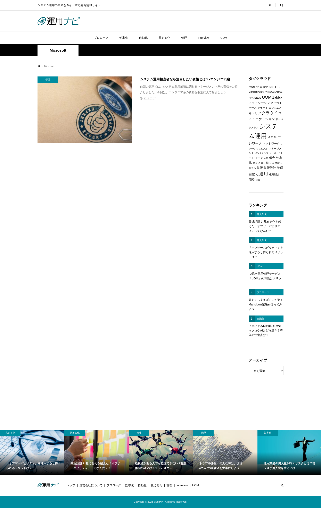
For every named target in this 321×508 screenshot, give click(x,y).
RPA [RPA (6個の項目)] (251, 97)
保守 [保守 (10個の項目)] (272, 157)
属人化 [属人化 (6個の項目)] (256, 163)
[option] (32, 452)
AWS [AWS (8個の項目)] (252, 87)
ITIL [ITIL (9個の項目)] (277, 87)
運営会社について (91, 485)
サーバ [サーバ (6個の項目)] (279, 119)
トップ (71, 485)
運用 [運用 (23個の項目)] (263, 173)
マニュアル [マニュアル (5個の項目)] (262, 148)
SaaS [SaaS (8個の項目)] (257, 97)
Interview (203, 37)
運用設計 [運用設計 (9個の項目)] (275, 174)
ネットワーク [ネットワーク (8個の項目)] (271, 143)
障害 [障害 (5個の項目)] (258, 180)
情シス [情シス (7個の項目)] (270, 162)
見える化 (164, 37)
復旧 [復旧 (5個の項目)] (263, 163)
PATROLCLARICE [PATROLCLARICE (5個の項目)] (273, 92)
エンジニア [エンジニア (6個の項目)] (275, 107)
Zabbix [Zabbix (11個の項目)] (277, 97)
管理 (184, 37)
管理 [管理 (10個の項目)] (280, 168)
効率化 (123, 37)
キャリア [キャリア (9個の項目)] (255, 113)
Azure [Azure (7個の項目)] (259, 87)
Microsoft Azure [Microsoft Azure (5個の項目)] (256, 92)
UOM (223, 37)
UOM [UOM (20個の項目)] (267, 97)
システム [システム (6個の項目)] (253, 127)
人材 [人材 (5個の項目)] (266, 158)
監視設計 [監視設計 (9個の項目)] (270, 168)
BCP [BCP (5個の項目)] (265, 87)
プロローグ (101, 37)
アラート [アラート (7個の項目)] (262, 107)
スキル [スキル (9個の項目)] (272, 137)
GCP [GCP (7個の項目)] (271, 87)
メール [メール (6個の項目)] (273, 153)
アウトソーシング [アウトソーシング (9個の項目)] (261, 103)
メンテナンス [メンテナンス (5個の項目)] (261, 153)
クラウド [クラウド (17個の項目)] (269, 113)
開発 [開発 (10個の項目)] (252, 179)
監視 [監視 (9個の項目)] (260, 168)
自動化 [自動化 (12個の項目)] (253, 174)
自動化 (143, 37)
